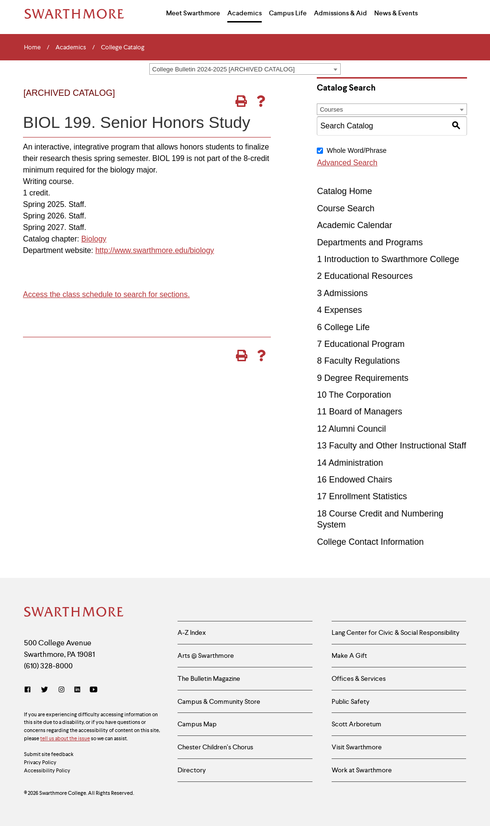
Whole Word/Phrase (357, 150)
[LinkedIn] (77, 689)
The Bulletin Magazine (209, 678)
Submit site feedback (49, 754)
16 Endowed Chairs (354, 479)
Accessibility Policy (47, 770)
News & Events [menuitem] (396, 13)
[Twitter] (44, 689)
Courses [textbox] (331, 109)
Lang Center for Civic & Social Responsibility (395, 632)
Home (32, 47)
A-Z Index (192, 632)
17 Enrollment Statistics (362, 496)
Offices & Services (359, 678)
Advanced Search (347, 163)
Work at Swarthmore (362, 770)
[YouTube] (93, 689)
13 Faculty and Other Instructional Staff (391, 445)
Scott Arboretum (356, 724)
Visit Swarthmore (357, 747)
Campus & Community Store (219, 701)
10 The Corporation (354, 395)
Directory (192, 770)
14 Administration (350, 463)
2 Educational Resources (364, 276)
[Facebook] (29, 689)
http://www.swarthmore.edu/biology (154, 250)
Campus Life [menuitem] (288, 13)
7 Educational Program (360, 344)
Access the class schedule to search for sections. (106, 294)
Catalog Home (344, 191)
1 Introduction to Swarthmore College (388, 259)
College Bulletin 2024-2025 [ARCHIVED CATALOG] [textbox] (223, 69)
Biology (93, 239)
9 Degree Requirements (362, 378)
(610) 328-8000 (48, 666)
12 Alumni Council (351, 429)
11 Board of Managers (359, 411)
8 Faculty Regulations (358, 361)
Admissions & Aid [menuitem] (340, 13)
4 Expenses (339, 310)
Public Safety (350, 701)
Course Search (345, 208)
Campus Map (197, 724)
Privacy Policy (40, 762)
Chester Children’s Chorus (215, 747)
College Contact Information (370, 542)
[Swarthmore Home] (74, 613)
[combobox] (245, 69)
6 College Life (343, 327)
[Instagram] (61, 689)
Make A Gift (349, 655)
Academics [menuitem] (244, 13)
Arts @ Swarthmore (206, 655)
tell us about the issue (65, 738)
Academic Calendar (354, 225)
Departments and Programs (370, 242)
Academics (71, 47)
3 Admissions (342, 293)
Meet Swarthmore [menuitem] (193, 13)
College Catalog (123, 47)
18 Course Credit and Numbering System (380, 519)
